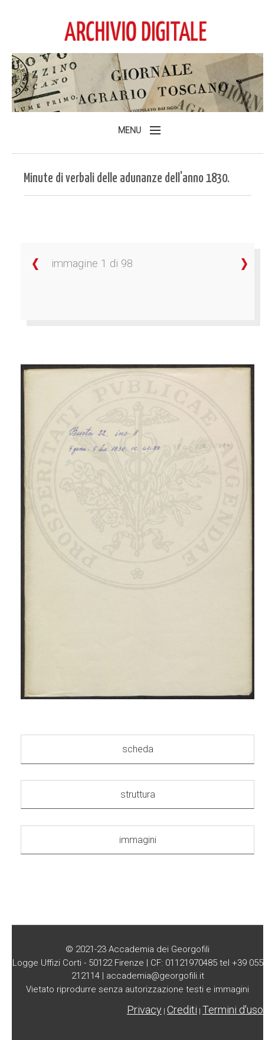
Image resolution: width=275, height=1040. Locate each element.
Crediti (182, 1009)
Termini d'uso (232, 1009)
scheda (137, 749)
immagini (137, 839)
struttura (137, 794)
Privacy (144, 1009)
